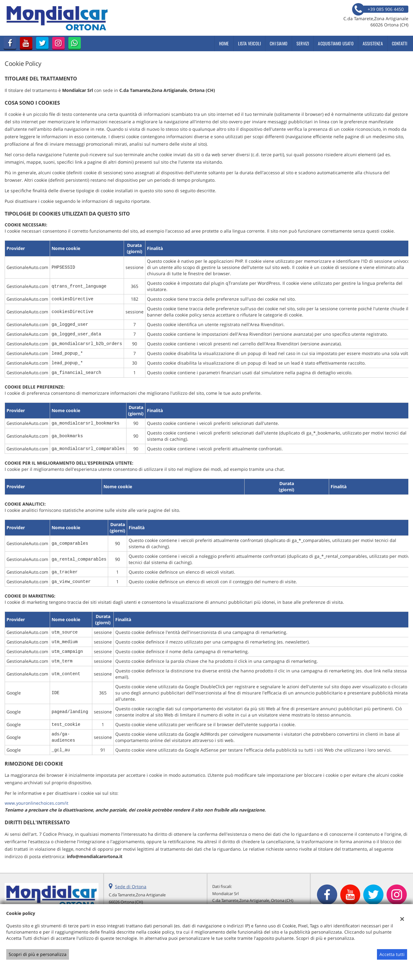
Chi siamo (278, 43)
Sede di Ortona (130, 886)
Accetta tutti (392, 954)
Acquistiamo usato (335, 43)
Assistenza (373, 43)
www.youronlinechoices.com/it (36, 803)
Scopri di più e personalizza (38, 954)
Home (224, 43)
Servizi (302, 43)
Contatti (399, 43)
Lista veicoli (249, 43)
